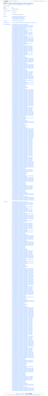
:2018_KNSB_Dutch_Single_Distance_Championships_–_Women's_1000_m (23, 134)
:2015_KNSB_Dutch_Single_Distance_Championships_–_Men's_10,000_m (22, 89)
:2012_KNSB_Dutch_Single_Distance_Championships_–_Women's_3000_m (23, 59)
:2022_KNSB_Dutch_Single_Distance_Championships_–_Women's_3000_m (23, 164)
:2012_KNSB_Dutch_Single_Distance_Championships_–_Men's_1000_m (22, 32)
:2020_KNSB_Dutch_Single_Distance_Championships (20, 106)
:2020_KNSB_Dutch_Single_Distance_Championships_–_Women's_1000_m (23, 111)
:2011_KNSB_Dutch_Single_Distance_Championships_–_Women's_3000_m (23, 41)
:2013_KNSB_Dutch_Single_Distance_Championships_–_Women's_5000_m (23, 179)
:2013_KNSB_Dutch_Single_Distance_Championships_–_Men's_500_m (22, 33)
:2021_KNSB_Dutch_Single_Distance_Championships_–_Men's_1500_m (22, 187)
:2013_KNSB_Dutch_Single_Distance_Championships (20, 83)
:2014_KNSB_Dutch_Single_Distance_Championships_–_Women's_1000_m (23, 255)
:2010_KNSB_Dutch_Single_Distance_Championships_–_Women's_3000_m (23, 40)
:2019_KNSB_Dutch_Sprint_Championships (18, 88)
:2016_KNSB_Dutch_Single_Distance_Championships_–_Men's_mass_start (23, 82)
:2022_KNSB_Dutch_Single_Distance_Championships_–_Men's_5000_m (22, 159)
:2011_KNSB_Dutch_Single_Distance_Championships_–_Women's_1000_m (23, 193)
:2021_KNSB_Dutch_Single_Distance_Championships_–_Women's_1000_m (23, 64)
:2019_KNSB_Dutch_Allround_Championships (19, 183)
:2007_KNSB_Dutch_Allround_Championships (19, 172)
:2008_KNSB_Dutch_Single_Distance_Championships (20, 24)
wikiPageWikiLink (7, 24)
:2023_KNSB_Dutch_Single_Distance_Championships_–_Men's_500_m (22, 351)
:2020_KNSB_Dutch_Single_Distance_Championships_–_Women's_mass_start (23, 122)
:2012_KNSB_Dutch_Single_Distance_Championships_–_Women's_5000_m (23, 237)
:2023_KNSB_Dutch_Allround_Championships (19, 247)
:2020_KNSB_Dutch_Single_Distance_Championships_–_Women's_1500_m (23, 112)
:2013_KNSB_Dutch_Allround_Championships (19, 365)
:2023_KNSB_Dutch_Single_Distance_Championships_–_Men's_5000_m (22, 350)
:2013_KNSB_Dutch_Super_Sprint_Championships (19, 86)
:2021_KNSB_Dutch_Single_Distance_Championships (20, 63)
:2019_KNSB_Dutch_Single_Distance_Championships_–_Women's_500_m (22, 105)
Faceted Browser (36, 1)
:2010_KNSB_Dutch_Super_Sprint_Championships (19, 229)
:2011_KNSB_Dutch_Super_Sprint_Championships (19, 176)
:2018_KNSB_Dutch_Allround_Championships (19, 373)
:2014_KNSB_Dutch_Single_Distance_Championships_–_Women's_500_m (22, 78)
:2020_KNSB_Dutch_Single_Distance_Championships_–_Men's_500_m (22, 110)
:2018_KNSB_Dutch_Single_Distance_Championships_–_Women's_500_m (22, 101)
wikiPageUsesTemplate (7, 10)
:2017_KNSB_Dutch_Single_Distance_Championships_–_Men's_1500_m (22, 146)
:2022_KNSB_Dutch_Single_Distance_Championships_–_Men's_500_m (22, 160)
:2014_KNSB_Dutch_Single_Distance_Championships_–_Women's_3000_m (23, 77)
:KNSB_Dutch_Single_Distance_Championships (19, 29)
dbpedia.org (29, 4)
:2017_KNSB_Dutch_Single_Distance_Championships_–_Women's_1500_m (23, 96)
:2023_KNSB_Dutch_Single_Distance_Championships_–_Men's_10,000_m (22, 347)
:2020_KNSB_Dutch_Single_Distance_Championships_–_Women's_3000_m (23, 113)
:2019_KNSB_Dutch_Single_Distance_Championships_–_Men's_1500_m (22, 153)
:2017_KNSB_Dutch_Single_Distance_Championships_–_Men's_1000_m (22, 145)
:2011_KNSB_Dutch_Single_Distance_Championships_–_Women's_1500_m (23, 37)
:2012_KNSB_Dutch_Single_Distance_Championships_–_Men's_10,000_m (22, 213)
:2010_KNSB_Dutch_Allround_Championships (19, 191)
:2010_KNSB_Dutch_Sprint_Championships (18, 55)
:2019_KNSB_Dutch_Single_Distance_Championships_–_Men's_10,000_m (22, 102)
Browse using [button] (11, 1)
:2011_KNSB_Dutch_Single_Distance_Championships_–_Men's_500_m (22, 171)
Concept (9, 4)
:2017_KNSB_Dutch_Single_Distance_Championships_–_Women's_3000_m (23, 97)
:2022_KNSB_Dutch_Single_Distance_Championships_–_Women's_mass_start (23, 166)
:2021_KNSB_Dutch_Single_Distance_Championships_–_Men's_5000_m (22, 188)
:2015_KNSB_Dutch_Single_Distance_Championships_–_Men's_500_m (22, 320)
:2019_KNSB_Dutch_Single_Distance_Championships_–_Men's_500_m (22, 155)
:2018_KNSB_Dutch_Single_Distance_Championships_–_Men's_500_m (22, 151)
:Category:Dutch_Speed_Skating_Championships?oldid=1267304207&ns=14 (24, 22)
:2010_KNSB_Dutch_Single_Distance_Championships (20, 120)
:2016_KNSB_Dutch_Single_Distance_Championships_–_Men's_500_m (22, 144)
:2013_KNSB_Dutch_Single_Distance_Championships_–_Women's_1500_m (23, 177)
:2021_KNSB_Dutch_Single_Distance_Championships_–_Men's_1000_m (22, 186)
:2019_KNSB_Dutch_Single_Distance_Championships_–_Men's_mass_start (23, 389)
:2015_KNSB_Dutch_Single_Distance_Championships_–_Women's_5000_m (23, 129)
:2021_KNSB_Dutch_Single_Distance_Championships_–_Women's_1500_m (23, 65)
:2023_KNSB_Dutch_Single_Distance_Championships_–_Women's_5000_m (23, 355)
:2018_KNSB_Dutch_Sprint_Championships (18, 372)
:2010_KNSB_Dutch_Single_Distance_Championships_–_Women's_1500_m (23, 170)
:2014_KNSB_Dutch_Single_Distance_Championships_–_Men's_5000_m (22, 74)
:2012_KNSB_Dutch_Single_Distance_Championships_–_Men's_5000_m (22, 34)
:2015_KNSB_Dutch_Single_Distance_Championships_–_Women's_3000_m (23, 91)
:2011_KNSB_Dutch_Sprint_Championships (18, 56)
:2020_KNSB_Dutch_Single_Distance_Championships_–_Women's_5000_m (23, 114)
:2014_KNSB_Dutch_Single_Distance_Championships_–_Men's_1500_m (22, 73)
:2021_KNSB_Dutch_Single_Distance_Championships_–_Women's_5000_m (23, 67)
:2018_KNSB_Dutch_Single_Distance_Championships (20, 196)
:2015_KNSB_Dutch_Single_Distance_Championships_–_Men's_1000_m (22, 138)
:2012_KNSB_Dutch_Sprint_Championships (18, 205)
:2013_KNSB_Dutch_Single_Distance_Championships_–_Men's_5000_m (22, 47)
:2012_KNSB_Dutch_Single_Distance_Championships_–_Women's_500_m (22, 238)
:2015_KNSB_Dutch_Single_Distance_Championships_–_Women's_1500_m (23, 90)
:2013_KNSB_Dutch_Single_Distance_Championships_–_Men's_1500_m (22, 43)
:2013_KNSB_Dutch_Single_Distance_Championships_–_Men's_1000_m (22, 204)
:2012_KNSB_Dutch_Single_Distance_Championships (20, 221)
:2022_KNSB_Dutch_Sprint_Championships (18, 381)
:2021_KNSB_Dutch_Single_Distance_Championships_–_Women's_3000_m (23, 66)
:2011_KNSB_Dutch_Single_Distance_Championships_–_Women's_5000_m (23, 175)
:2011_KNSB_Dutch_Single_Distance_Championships (20, 192)
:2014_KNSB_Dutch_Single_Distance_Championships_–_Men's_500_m (22, 75)
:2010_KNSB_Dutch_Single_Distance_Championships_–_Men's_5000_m (22, 169)
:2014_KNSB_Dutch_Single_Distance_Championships (20, 70)
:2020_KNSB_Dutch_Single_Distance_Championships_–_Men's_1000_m (22, 108)
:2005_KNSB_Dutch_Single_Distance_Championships (20, 31)
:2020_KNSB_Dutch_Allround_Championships (19, 184)
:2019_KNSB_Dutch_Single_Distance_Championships (20, 87)
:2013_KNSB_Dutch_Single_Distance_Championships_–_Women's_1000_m (23, 263)
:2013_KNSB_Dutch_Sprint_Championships (18, 35)
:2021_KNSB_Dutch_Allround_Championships (19, 62)
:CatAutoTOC (14, 10)
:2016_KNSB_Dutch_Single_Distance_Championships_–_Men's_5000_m (22, 143)
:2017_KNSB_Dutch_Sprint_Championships (18, 168)
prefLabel (5, 20)
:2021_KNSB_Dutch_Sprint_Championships (18, 246)
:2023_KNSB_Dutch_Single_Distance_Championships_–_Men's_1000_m (22, 348)
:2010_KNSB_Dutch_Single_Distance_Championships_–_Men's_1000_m (22, 50)
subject (5, 201)
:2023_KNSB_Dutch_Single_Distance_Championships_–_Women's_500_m (22, 356)
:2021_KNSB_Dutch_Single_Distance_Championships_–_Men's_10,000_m (22, 185)
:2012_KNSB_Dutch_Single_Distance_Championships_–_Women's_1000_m (23, 58)
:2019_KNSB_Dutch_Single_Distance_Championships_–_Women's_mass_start (23, 199)
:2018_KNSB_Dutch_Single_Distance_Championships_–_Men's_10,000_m (22, 99)
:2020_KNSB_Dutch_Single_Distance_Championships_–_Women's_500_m (22, 115)
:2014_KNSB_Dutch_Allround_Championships (19, 364)
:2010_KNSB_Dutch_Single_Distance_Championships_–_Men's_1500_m (22, 54)
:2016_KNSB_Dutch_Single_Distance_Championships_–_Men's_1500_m (22, 142)
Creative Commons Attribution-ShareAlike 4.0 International (32, 394)
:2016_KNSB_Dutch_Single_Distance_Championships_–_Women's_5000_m (23, 132)
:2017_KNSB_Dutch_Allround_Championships (19, 167)
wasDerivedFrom (6, 22)
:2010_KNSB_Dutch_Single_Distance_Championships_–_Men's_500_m (22, 30)
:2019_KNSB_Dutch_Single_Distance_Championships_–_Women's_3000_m (23, 104)
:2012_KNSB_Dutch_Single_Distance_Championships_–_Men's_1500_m (22, 28)
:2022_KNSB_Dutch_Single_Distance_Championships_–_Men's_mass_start (23, 161)
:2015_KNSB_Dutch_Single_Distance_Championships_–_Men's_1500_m (22, 139)
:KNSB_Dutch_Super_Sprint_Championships (18, 119)
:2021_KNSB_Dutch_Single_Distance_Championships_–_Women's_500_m (22, 245)
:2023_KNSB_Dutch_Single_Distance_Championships (20, 346)
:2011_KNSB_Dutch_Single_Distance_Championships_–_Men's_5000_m (22, 48)
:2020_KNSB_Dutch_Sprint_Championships (18, 116)
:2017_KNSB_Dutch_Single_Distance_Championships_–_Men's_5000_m (22, 147)
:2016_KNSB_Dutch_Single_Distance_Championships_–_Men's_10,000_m (22, 92)
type (4, 12)
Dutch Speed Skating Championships (20, 3)
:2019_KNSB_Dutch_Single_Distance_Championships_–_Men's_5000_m (22, 154)
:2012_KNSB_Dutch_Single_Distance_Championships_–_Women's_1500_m (23, 194)
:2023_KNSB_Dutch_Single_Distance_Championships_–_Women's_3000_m (23, 354)
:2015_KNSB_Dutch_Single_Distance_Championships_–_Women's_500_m (22, 130)
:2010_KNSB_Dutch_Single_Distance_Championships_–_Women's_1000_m (23, 180)
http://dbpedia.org (19, 4)
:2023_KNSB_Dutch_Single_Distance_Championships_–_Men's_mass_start (23, 352)
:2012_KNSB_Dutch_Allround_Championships (19, 123)
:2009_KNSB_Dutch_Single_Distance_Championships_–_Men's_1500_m (22, 45)
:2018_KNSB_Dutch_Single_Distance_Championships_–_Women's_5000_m (23, 135)
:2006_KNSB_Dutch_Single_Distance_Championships (20, 53)
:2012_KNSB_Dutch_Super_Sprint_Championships (19, 69)
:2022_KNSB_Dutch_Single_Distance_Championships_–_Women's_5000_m (23, 165)
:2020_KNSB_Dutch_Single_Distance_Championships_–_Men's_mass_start (23, 121)
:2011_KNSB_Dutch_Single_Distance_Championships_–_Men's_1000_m (22, 49)
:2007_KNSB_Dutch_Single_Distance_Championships (20, 36)
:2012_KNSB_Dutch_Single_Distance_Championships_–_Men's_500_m (22, 46)
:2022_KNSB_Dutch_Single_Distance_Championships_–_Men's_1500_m (22, 158)
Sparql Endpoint (41, 1)
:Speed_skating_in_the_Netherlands (17, 17)
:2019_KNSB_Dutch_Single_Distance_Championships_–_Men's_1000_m (22, 152)
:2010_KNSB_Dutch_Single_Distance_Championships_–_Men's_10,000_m (22, 25)
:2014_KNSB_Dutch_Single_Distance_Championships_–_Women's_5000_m (23, 61)
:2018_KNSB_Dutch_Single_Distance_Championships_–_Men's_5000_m (22, 150)
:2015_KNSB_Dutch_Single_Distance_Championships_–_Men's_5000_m (22, 140)
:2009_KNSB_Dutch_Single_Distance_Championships (20, 173)
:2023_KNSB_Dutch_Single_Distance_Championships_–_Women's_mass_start (23, 357)
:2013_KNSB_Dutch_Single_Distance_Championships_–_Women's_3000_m (23, 178)
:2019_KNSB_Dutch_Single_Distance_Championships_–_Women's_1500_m (23, 103)
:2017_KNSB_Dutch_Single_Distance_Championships (20, 57)
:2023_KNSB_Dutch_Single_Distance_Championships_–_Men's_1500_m (22, 349)
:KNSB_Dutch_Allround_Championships (18, 124)
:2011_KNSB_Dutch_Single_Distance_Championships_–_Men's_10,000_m (22, 26)
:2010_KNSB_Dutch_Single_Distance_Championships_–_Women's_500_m (22, 80)
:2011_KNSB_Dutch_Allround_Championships (19, 118)
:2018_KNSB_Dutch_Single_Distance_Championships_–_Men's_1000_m (22, 149)
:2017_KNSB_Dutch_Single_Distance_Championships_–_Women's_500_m (22, 98)
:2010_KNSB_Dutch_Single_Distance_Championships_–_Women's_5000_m (23, 181)
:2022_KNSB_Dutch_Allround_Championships (19, 380)
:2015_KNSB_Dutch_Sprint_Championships (18, 126)
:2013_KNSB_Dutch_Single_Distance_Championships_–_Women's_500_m (22, 39)
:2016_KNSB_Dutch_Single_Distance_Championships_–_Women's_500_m (22, 94)
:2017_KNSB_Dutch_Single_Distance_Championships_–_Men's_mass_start (23, 197)
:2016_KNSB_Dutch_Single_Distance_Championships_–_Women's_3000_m (23, 93)
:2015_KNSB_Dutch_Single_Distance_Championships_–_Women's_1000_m (23, 128)
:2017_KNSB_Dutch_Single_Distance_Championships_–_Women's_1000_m (23, 312)
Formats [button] (16, 1)
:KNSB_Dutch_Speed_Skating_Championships (19, 42)
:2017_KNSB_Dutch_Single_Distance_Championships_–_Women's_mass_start (23, 388)
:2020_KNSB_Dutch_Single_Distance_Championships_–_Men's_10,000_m (22, 107)
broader (5, 16)
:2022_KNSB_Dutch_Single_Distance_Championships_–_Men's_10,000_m (22, 157)
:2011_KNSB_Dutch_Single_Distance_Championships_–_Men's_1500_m (22, 51)
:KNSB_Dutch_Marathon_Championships (18, 44)
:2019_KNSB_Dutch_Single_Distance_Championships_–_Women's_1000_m (23, 136)
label (4, 14)
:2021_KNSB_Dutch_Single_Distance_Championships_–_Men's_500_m (22, 189)
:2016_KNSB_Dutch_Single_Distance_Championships (20, 127)
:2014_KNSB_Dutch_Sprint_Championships (18, 79)
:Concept (14, 12)
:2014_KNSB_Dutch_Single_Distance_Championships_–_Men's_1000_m (22, 72)
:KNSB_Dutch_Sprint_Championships (17, 195)
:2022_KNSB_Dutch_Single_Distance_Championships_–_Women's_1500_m (23, 163)
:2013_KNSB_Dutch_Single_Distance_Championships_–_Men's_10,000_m (22, 230)
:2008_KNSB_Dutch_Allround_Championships (19, 81)
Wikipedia (17, 394)
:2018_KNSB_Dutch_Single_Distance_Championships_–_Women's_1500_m (23, 100)
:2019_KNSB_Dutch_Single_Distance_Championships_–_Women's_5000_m (23, 137)
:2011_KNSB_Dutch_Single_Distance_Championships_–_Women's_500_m (22, 38)
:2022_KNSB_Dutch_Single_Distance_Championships (20, 156)
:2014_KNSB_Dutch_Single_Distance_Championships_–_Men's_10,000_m (22, 71)
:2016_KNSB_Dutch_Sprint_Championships (18, 85)
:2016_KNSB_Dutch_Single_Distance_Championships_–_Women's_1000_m (23, 131)
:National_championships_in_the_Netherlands (19, 16)
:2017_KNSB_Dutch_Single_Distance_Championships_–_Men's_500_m (22, 148)
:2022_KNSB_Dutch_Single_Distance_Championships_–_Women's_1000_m (23, 162)
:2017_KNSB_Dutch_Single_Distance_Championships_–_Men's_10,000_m (22, 95)
